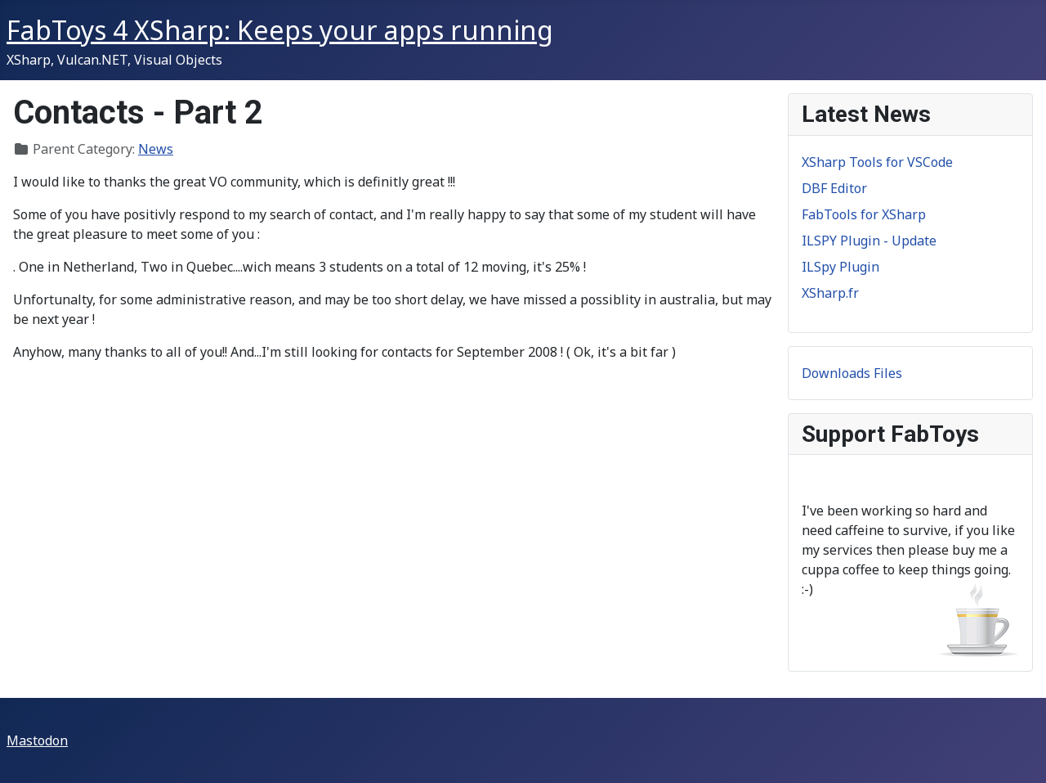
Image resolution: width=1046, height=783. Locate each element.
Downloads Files (852, 373)
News (155, 149)
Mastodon (37, 740)
